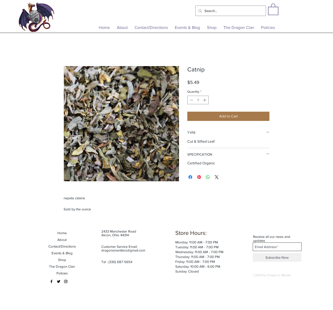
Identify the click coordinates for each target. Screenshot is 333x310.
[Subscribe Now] (277, 257)
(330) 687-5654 (120, 262)
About (62, 240)
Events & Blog (62, 253)
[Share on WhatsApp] (208, 177)
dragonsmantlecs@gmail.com (123, 250)
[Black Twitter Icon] (58, 281)
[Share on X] (216, 177)
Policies (62, 273)
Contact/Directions (62, 246)
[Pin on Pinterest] (199, 177)
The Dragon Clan (62, 266)
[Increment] (205, 100)
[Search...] (230, 11)
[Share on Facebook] (190, 177)
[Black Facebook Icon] (51, 281)
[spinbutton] (198, 100)
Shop (62, 260)
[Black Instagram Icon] (66, 281)
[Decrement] (191, 100)
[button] (273, 9)
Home (62, 233)
